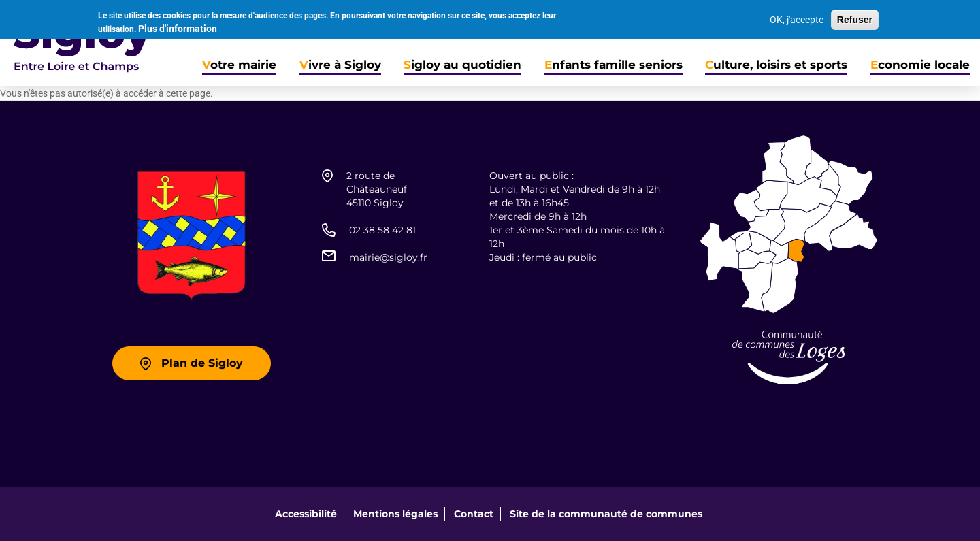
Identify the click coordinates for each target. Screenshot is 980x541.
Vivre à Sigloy (340, 64)
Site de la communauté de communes (606, 514)
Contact (473, 514)
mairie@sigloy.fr (388, 257)
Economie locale (920, 64)
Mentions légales (395, 514)
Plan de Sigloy (202, 363)
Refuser (854, 18)
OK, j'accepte (796, 18)
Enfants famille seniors (613, 64)
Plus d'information (177, 26)
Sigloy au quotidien (462, 64)
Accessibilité (306, 514)
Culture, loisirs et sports (776, 64)
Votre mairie (239, 64)
